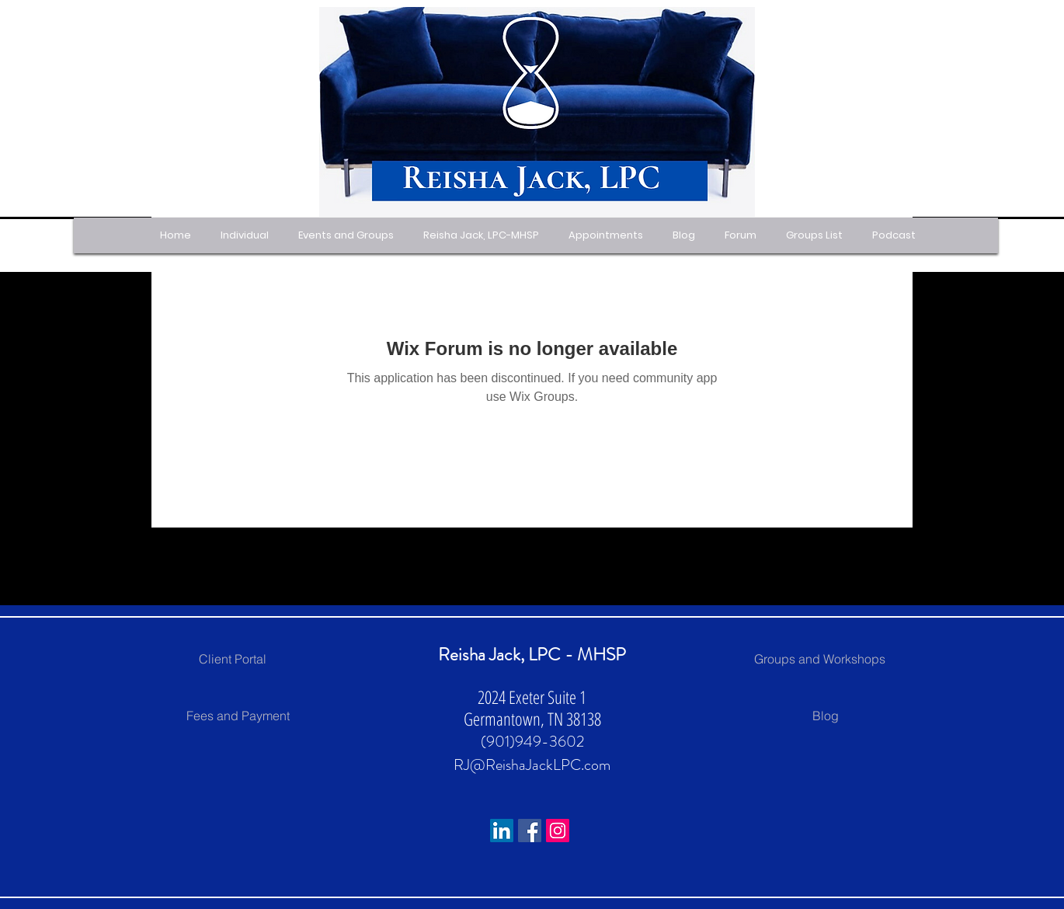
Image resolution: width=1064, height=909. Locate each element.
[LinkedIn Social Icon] (501, 830)
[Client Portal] (232, 658)
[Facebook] (529, 830)
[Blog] (825, 715)
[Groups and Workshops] (819, 658)
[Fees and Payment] (237, 715)
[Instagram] (557, 830)
